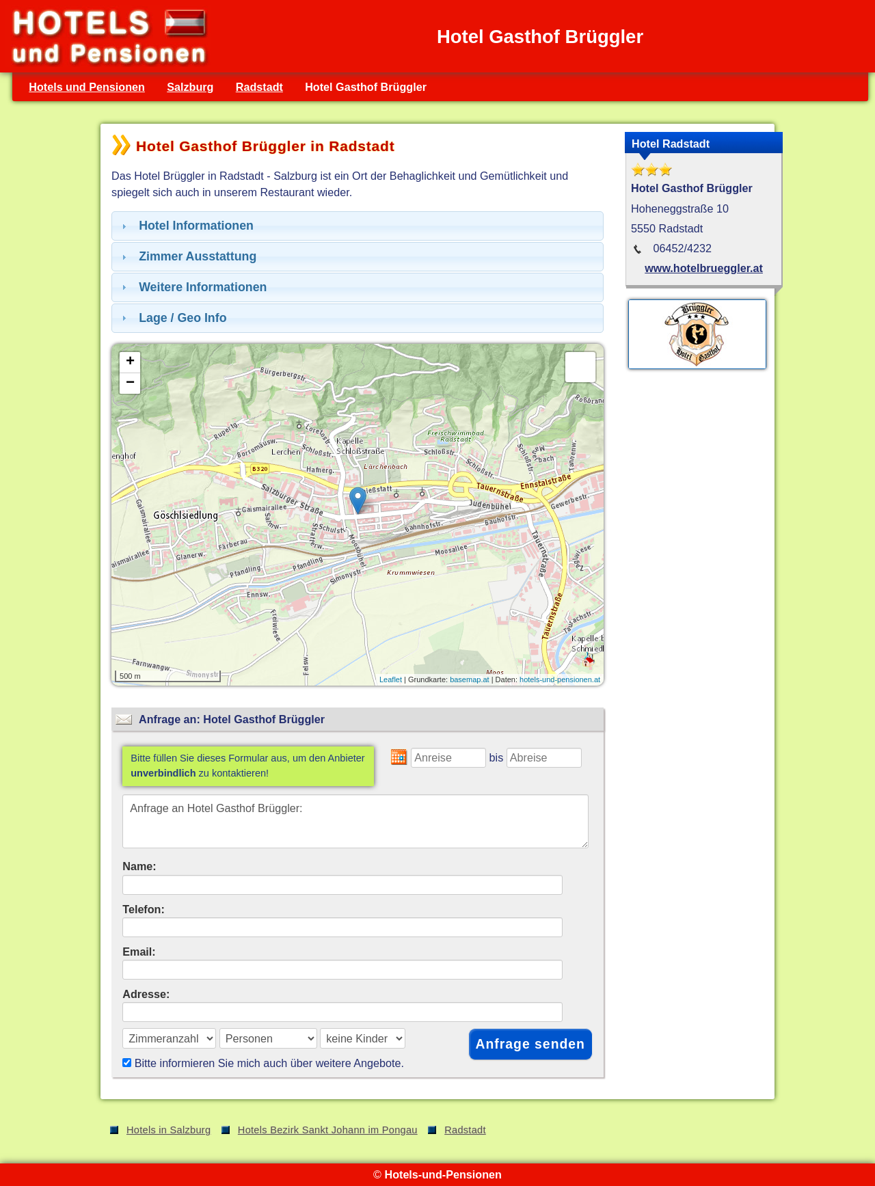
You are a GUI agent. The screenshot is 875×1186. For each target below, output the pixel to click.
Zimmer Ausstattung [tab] (187, 256)
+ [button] (130, 362)
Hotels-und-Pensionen (442, 1174)
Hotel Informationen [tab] (186, 225)
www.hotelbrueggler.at (704, 268)
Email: (139, 951)
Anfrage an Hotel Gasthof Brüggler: (355, 821)
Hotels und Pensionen (87, 87)
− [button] (130, 383)
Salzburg (190, 87)
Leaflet (390, 679)
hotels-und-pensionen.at (560, 679)
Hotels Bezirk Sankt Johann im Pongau (328, 1129)
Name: (139, 866)
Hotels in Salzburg (168, 1129)
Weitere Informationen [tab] (192, 287)
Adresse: (146, 994)
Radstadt (259, 87)
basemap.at (469, 679)
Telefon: (143, 909)
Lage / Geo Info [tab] (172, 318)
